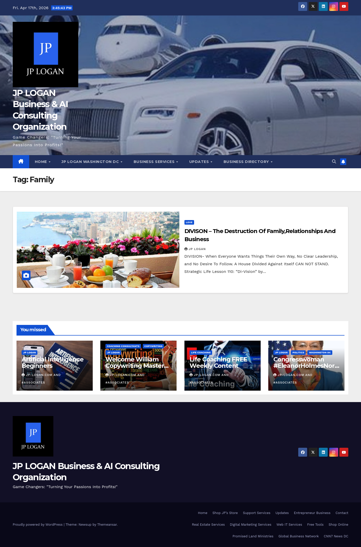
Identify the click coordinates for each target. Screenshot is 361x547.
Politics (298, 352)
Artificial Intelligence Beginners (52, 362)
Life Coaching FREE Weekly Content (218, 362)
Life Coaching (201, 352)
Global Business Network (298, 536)
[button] (334, 161)
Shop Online (338, 524)
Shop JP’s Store (225, 513)
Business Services (155, 161)
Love (189, 222)
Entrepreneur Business (312, 513)
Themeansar (107, 524)
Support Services (256, 513)
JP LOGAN (195, 249)
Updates (199, 161)
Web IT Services (289, 524)
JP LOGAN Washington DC (90, 161)
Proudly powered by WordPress (38, 524)
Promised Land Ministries (252, 536)
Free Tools (315, 524)
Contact (342, 513)
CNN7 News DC (336, 536)
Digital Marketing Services (250, 524)
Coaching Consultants (123, 346)
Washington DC (320, 352)
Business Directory (247, 161)
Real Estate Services (208, 524)
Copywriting (153, 346)
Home (41, 161)
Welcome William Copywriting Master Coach (134, 366)
